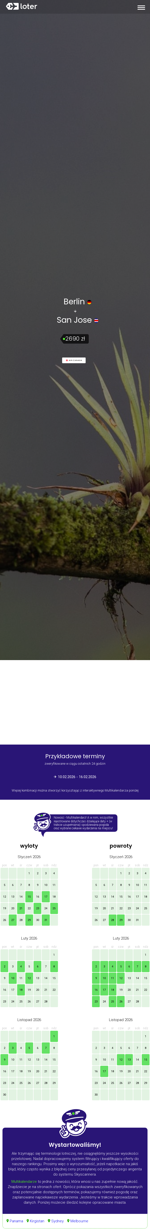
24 (45, 908)
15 (29, 896)
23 (37, 908)
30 (37, 920)
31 (45, 920)
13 (12, 896)
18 (53, 896)
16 (37, 896)
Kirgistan (37, 1221)
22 (29, 908)
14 (20, 896)
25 (53, 908)
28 (20, 920)
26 (4, 920)
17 (45, 896)
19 (4, 908)
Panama (16, 1221)
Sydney (57, 1221)
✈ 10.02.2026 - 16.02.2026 (75, 777)
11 (53, 885)
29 (29, 920)
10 (45, 885)
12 (4, 896)
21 (20, 908)
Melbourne (79, 1221)
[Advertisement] (75, 702)
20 (12, 908)
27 (12, 920)
